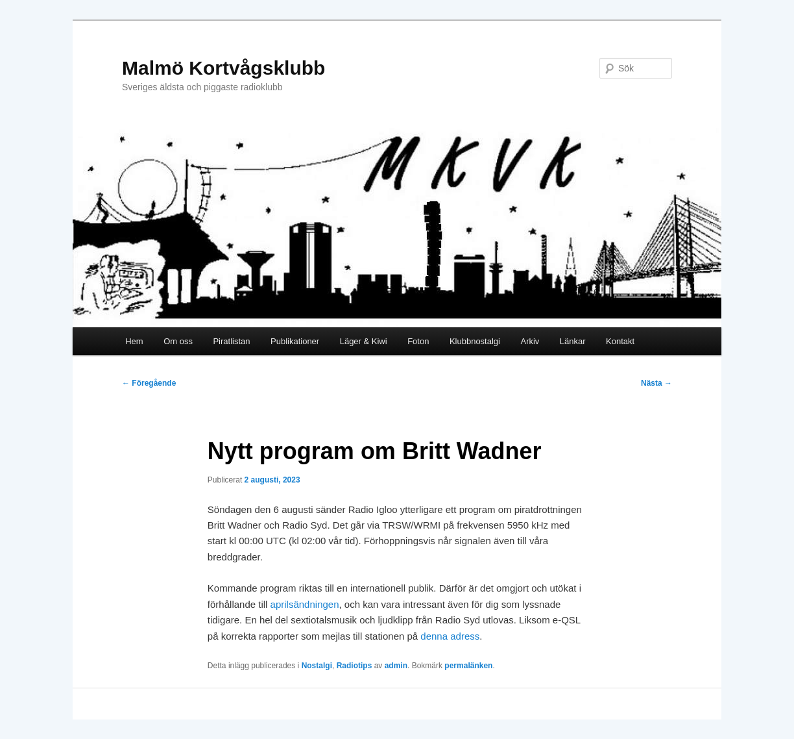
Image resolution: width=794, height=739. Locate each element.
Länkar (573, 341)
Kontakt (620, 341)
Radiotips (354, 665)
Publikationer (295, 341)
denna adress (449, 636)
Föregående (149, 383)
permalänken (468, 665)
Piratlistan (231, 341)
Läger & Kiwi (363, 341)
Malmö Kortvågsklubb (223, 68)
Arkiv (529, 341)
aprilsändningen (305, 604)
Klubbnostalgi (475, 341)
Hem (134, 341)
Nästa (656, 383)
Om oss (178, 341)
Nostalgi (317, 665)
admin (396, 665)
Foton (418, 341)
